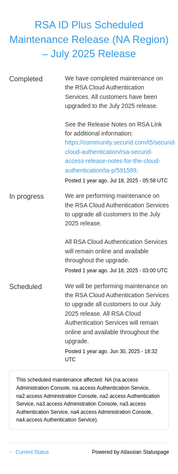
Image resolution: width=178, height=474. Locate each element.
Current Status (29, 452)
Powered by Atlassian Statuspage (130, 452)
